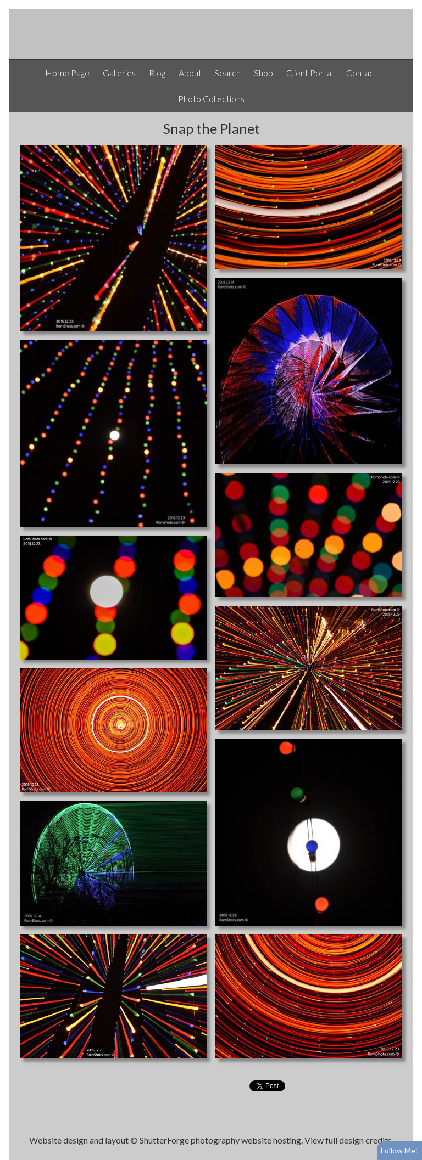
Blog (157, 72)
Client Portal (309, 72)
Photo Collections (211, 98)
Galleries (119, 72)
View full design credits (348, 1140)
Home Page (67, 72)
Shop (263, 72)
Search (227, 72)
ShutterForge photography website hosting (220, 1140)
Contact (361, 72)
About (190, 72)
